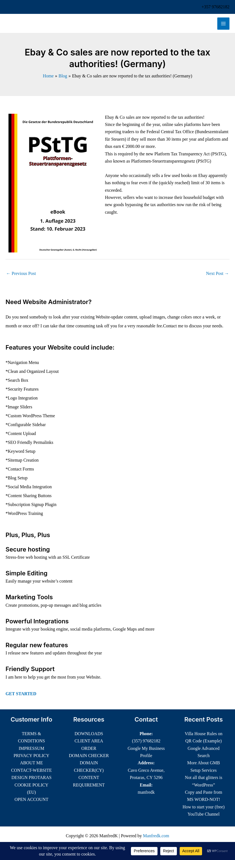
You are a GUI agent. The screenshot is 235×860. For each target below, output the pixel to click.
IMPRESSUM (31, 748)
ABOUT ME (31, 762)
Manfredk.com (156, 835)
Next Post (217, 273)
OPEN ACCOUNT (31, 799)
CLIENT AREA (88, 740)
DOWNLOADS (88, 733)
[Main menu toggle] (223, 23)
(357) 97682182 (146, 740)
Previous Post (21, 273)
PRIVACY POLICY (31, 755)
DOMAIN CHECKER (89, 755)
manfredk (146, 792)
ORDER (88, 748)
